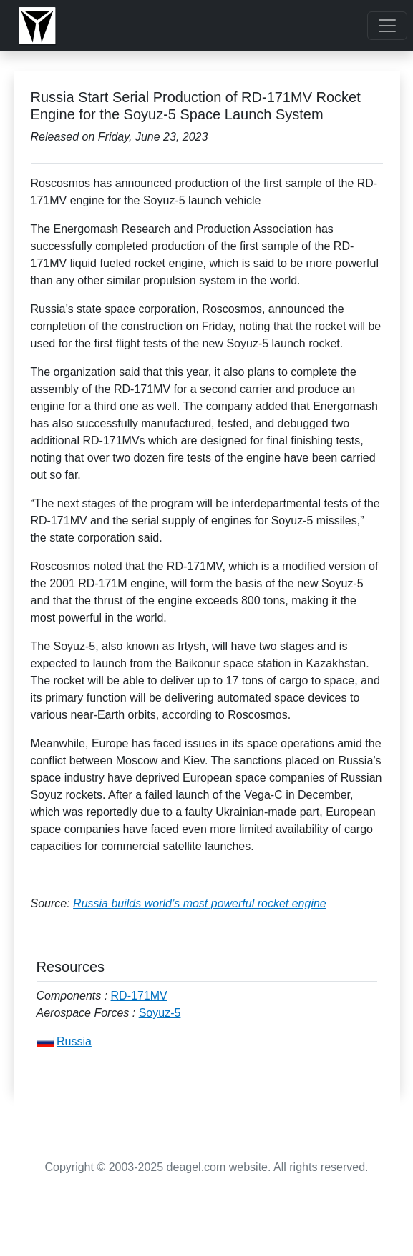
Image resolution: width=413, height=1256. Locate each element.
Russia (74, 1041)
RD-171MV (139, 996)
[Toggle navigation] (387, 25)
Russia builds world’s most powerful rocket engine (199, 903)
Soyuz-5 (160, 1013)
